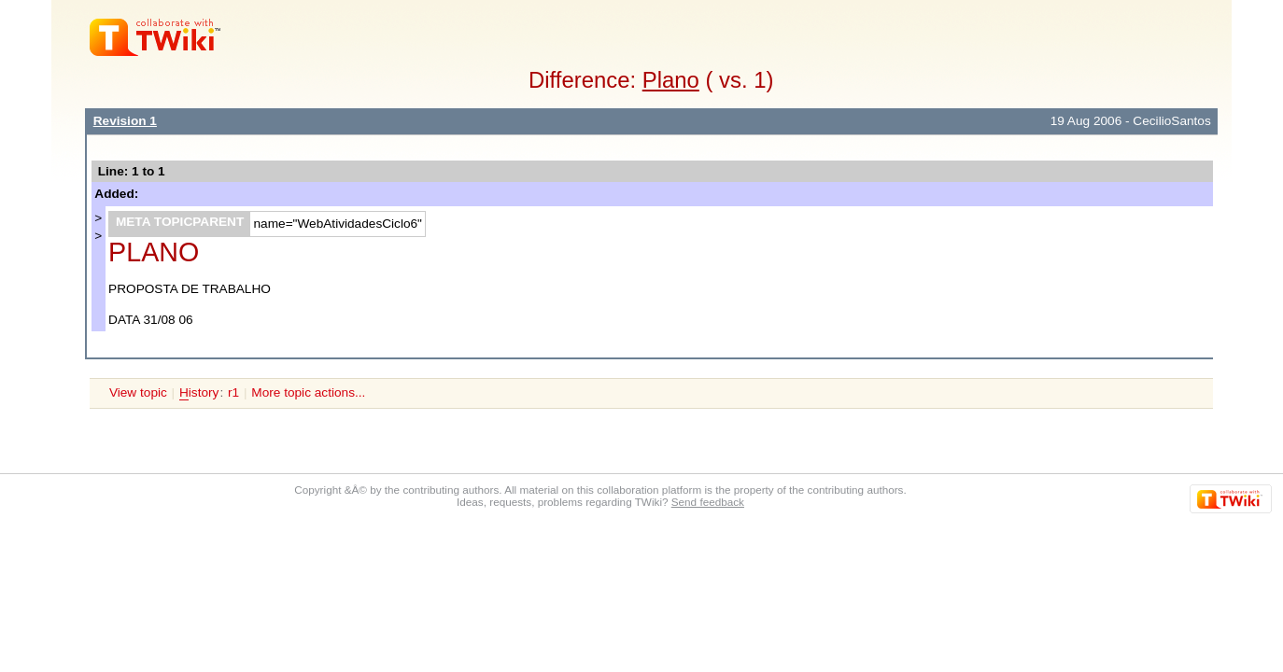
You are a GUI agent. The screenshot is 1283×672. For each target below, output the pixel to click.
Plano (670, 79)
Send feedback (707, 502)
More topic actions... (308, 392)
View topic (138, 392)
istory (199, 392)
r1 (233, 392)
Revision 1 (125, 121)
